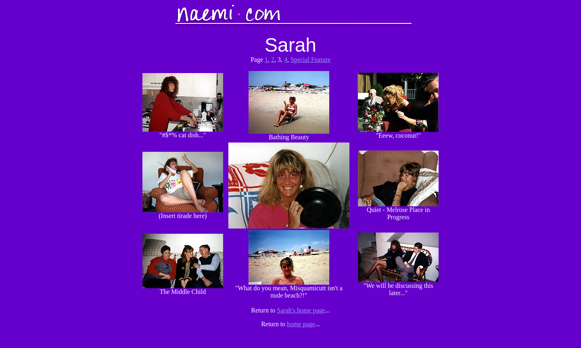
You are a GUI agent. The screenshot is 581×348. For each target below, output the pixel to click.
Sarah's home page (301, 310)
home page (301, 324)
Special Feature (310, 59)
